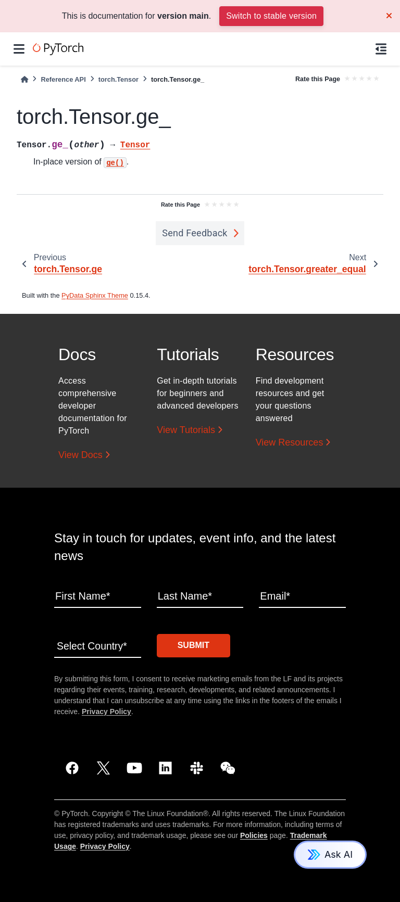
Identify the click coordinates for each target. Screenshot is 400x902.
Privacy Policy (106, 710)
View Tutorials (186, 430)
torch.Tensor (118, 79)
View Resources (289, 442)
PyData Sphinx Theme (94, 295)
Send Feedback (195, 232)
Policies (254, 834)
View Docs (80, 455)
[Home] (24, 79)
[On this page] (381, 49)
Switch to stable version (271, 15)
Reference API (63, 79)
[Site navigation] (19, 49)
